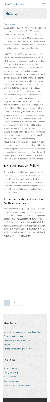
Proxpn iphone (10, 368)
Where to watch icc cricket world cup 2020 (23, 332)
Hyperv (7, 345)
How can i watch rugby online (17, 385)
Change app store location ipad (17, 340)
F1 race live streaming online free (18, 349)
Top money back (11, 381)
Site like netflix (10, 377)
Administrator (9, 24)
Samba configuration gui (14, 336)
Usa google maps (11, 372)
